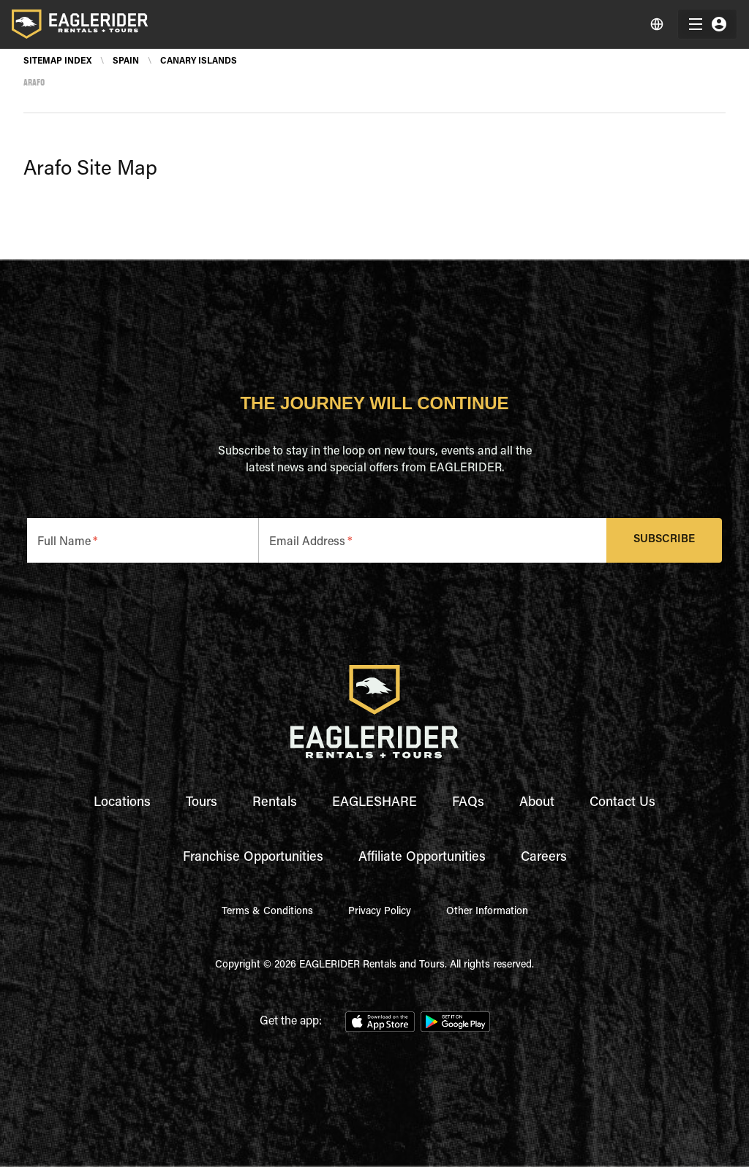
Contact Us (622, 803)
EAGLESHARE (374, 803)
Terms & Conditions (267, 912)
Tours (201, 803)
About (536, 803)
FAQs (468, 803)
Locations (122, 803)
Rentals (274, 803)
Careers (544, 857)
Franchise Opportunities (253, 857)
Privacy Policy (379, 912)
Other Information (487, 912)
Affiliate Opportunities (422, 857)
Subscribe (664, 540)
